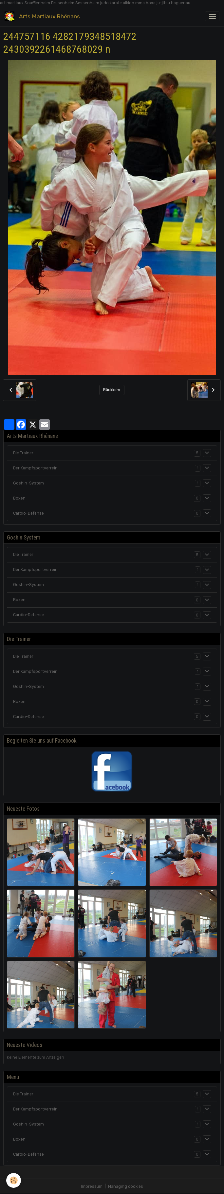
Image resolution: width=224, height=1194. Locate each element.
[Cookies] (14, 1180)
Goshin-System (28, 483)
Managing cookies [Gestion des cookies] (125, 1186)
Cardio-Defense (28, 513)
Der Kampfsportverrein (35, 468)
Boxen (19, 498)
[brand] (43, 16)
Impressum (92, 1186)
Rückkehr (112, 390)
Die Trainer (23, 453)
